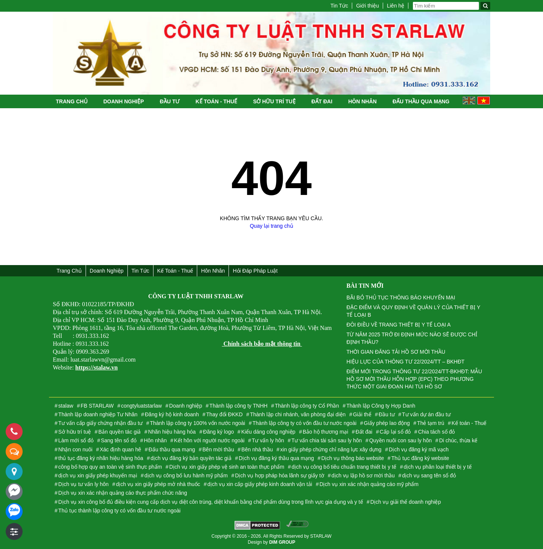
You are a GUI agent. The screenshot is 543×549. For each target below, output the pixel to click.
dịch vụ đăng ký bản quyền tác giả (190, 458)
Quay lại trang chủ (271, 226)
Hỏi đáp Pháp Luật (255, 271)
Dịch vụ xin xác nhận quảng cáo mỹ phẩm (369, 484)
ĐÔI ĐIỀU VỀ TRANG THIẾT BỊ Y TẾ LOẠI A (399, 325)
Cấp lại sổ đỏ (395, 432)
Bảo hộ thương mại (325, 432)
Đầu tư (170, 101)
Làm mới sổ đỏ (76, 440)
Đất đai (322, 101)
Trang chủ (71, 101)
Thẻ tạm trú (430, 423)
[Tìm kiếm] (485, 6)
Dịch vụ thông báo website (352, 458)
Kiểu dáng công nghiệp (268, 432)
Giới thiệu (367, 6)
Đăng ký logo (218, 432)
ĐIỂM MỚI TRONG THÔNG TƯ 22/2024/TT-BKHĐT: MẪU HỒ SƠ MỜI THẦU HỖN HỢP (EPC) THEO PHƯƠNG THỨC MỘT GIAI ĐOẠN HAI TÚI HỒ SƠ (414, 379)
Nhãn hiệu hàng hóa (172, 432)
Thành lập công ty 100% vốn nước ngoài (197, 423)
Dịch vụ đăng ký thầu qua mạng (276, 458)
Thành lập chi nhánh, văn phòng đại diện (298, 414)
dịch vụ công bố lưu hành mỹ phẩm (186, 475)
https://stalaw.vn (96, 367)
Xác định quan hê (120, 449)
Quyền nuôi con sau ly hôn (400, 440)
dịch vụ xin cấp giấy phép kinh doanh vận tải (259, 484)
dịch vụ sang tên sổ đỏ (429, 475)
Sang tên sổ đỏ (119, 440)
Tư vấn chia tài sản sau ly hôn (326, 440)
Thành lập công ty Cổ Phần (307, 406)
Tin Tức (339, 6)
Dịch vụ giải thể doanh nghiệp (405, 502)
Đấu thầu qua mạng (421, 101)
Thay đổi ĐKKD (224, 414)
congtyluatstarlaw (141, 406)
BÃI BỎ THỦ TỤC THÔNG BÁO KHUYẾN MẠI (401, 297)
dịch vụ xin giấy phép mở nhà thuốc (158, 484)
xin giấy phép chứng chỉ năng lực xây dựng (331, 449)
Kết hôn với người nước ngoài (209, 440)
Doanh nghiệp (123, 101)
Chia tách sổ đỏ (436, 432)
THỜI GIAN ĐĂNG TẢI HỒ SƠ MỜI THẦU (396, 352)
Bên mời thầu (218, 449)
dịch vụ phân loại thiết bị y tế (437, 467)
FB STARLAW (97, 406)
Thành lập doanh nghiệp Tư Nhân (98, 414)
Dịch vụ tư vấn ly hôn (83, 484)
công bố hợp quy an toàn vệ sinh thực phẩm (110, 467)
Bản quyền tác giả (119, 432)
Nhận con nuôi (75, 449)
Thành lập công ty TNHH (238, 406)
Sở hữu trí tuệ (274, 101)
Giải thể (362, 414)
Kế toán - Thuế (216, 101)
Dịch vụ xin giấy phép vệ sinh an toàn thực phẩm (226, 467)
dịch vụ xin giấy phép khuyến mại (97, 475)
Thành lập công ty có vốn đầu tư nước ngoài (305, 423)
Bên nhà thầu (257, 449)
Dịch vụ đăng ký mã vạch (419, 449)
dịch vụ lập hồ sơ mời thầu (363, 475)
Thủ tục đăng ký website (420, 458)
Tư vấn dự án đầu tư (426, 414)
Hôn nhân (362, 101)
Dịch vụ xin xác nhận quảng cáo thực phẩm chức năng (122, 493)
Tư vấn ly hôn (268, 440)
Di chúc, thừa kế (458, 440)
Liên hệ (395, 6)
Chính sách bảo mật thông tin (262, 343)
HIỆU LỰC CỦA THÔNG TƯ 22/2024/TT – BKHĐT (406, 362)
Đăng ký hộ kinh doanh (172, 414)
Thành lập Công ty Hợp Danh (380, 406)
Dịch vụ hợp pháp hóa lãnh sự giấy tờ (279, 475)
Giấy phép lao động (387, 423)
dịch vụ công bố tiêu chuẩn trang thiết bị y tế (343, 467)
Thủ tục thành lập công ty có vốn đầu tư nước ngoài (119, 511)
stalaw (66, 406)
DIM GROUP (282, 542)
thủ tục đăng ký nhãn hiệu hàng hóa (100, 458)
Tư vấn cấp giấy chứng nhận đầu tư (100, 423)
